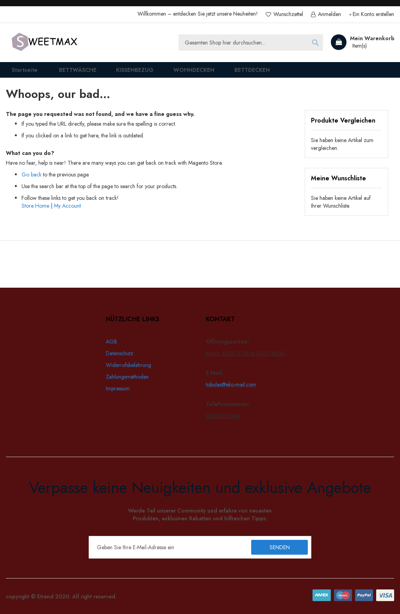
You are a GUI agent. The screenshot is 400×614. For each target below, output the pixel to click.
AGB (111, 341)
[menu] (200, 72)
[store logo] (45, 42)
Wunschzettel (287, 14)
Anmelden (328, 14)
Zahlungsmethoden (127, 377)
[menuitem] (71, 72)
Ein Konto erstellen (373, 14)
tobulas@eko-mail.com (231, 384)
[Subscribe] (279, 547)
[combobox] (251, 42)
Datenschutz (119, 353)
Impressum (118, 388)
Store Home (35, 211)
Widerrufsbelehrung (128, 365)
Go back (31, 180)
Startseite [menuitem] (19, 72)
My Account (67, 211)
